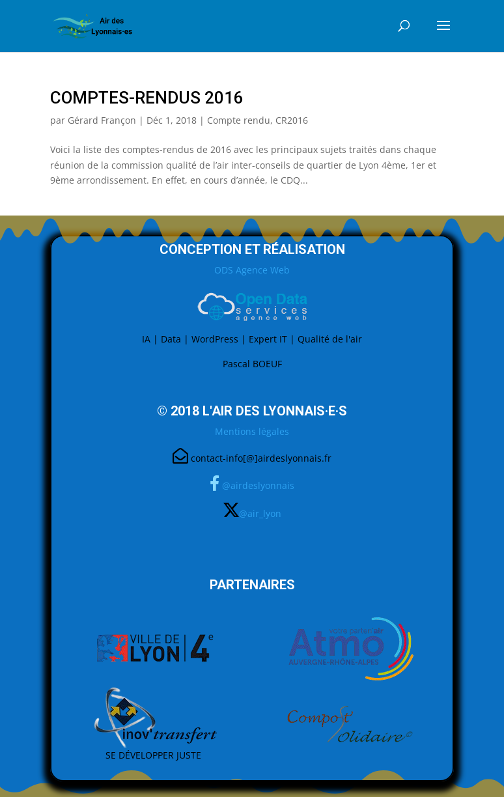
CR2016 (291, 120)
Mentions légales (252, 431)
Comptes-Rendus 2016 (147, 97)
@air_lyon (260, 513)
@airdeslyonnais (258, 485)
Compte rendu (238, 120)
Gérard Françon (102, 120)
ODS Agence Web (252, 270)
